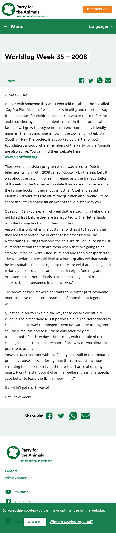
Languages (99, 26)
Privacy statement (19, 477)
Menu (13, 26)
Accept (35, 522)
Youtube (16, 492)
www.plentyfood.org (21, 157)
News (12, 80)
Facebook (17, 501)
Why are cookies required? (71, 521)
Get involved (97, 9)
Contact (11, 471)
